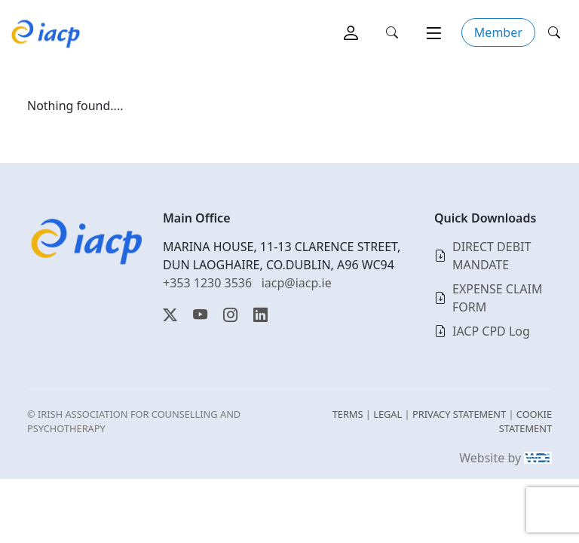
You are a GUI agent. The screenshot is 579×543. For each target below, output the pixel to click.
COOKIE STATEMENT (525, 421)
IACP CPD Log (491, 331)
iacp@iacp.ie (297, 283)
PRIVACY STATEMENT (459, 414)
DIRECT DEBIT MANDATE (491, 255)
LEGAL (387, 414)
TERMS (347, 414)
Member (498, 32)
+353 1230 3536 (207, 283)
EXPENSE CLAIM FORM (497, 298)
